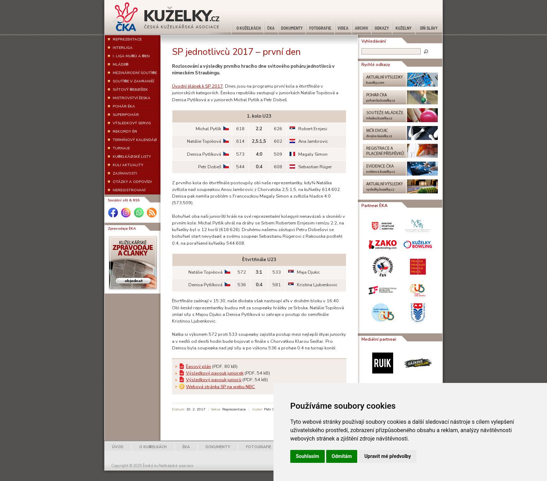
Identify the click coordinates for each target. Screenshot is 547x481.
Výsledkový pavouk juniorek (214, 373)
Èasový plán (198, 366)
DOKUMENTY (217, 447)
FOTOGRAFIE (258, 447)
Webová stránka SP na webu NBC (220, 387)
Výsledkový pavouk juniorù (213, 380)
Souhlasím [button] (307, 456)
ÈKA (186, 447)
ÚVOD (117, 447)
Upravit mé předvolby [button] (387, 456)
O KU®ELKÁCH (153, 447)
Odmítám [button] (342, 456)
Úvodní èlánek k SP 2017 (197, 86)
